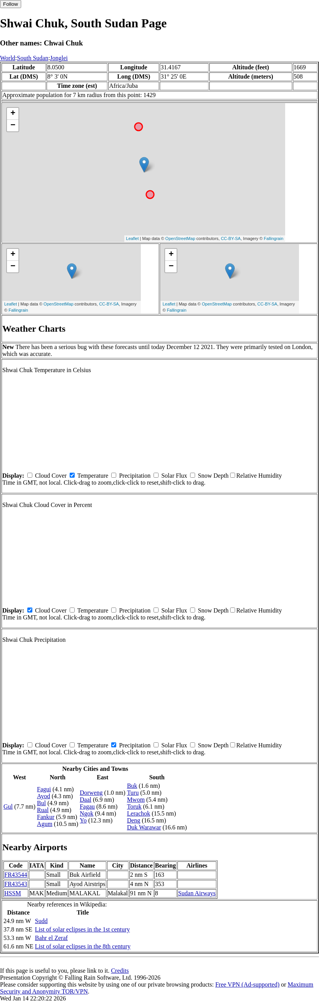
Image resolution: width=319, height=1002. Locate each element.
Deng (133, 820)
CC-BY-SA (231, 238)
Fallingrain (274, 238)
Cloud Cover (51, 475)
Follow (10, 4)
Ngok (87, 813)
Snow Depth (213, 475)
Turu (133, 792)
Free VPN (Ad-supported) (247, 984)
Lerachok (138, 813)
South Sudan (32, 58)
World (7, 58)
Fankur (45, 817)
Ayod (43, 796)
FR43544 (15, 874)
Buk (132, 785)
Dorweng (91, 792)
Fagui (44, 789)
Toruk (134, 806)
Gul (8, 806)
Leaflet (132, 238)
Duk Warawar (144, 827)
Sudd (41, 921)
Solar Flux (174, 475)
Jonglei (59, 58)
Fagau (87, 806)
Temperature (93, 475)
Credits (120, 970)
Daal (85, 799)
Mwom (136, 799)
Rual (42, 810)
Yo (83, 820)
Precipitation (134, 475)
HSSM (12, 893)
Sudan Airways (196, 893)
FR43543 (15, 884)
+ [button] (12, 113)
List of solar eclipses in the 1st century (82, 929)
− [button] (12, 125)
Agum (44, 824)
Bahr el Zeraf (51, 938)
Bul (41, 803)
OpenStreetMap (180, 238)
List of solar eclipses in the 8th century (82, 946)
